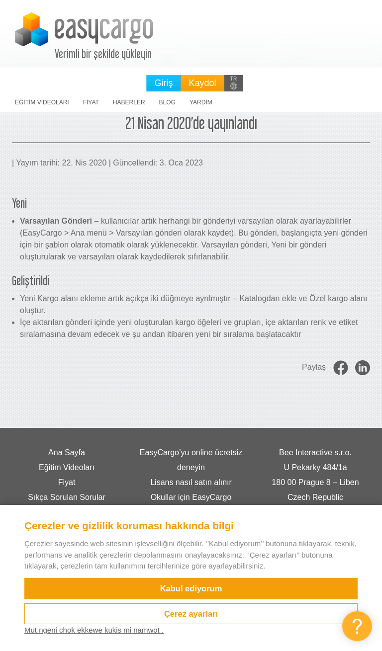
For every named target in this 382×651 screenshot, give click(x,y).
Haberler (129, 102)
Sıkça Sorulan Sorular (66, 497)
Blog (167, 102)
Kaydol (202, 83)
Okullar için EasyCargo (191, 497)
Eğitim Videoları (42, 102)
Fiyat (91, 102)
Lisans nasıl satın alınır (191, 482)
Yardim (201, 102)
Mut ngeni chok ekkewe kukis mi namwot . (94, 630)
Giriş (163, 83)
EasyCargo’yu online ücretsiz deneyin (191, 460)
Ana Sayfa (66, 452)
